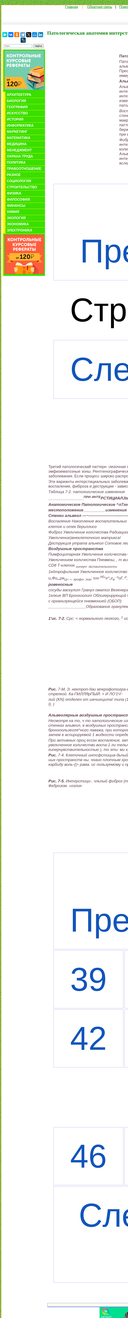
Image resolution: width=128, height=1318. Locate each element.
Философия (18, 199)
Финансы (16, 205)
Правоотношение (24, 168)
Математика (18, 138)
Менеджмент (19, 150)
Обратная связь (99, 7)
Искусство (17, 113)
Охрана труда (20, 156)
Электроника (19, 230)
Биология (16, 101)
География (17, 107)
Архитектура (19, 94)
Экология (16, 218)
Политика (16, 162)
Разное (14, 175)
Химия (13, 212)
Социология (19, 181)
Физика (14, 193)
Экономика (18, 224)
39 (88, 979)
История (15, 119)
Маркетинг (17, 131)
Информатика (20, 125)
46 (88, 1156)
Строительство (22, 187)
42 (88, 1038)
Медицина (17, 144)
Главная (71, 7)
